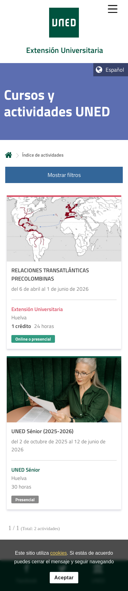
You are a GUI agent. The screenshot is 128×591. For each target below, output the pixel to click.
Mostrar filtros (64, 175)
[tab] (64, 31)
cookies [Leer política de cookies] (58, 555)
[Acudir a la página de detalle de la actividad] (64, 273)
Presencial (25, 499)
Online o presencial (33, 339)
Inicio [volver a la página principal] (8, 155)
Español (115, 70)
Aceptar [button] (64, 580)
